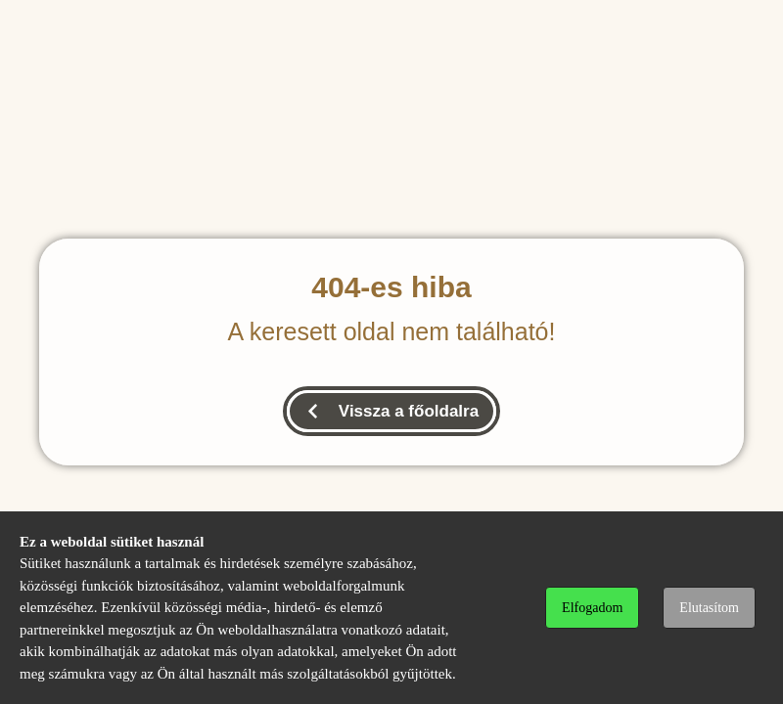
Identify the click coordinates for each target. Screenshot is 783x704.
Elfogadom (592, 607)
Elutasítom (709, 607)
